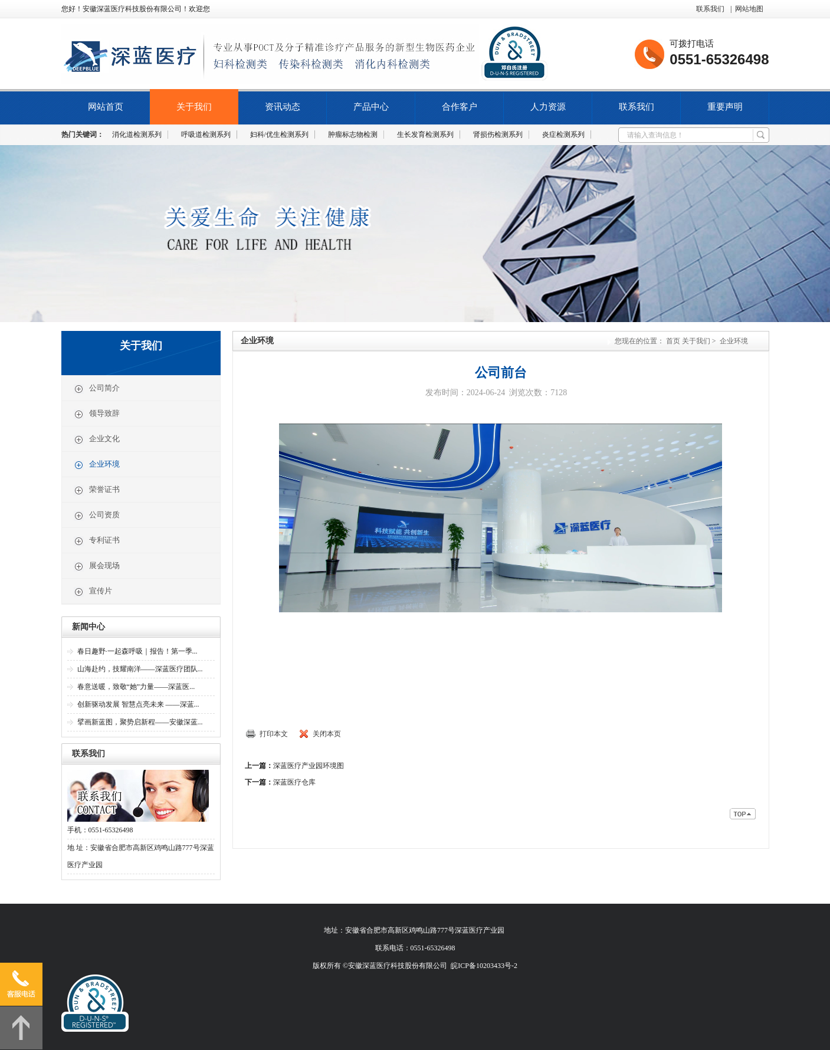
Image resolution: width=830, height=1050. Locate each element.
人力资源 (548, 106)
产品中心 (371, 106)
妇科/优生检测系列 (279, 134)
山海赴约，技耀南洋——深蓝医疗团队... (140, 669)
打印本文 (274, 734)
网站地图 (749, 9)
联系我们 (710, 9)
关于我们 (194, 106)
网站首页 (105, 106)
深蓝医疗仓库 (294, 782)
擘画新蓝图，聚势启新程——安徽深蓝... (140, 722)
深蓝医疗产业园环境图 (308, 766)
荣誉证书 (97, 490)
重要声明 (725, 106)
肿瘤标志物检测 (353, 134)
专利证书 (97, 541)
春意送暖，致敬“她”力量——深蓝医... (136, 686)
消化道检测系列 (137, 134)
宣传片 (93, 592)
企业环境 (97, 465)
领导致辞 (97, 414)
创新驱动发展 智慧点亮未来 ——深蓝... (138, 704)
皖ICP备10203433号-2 (484, 966)
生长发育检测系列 (425, 134)
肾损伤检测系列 (498, 134)
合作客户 (459, 106)
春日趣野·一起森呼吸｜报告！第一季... (137, 651)
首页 (673, 341)
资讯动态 (282, 106)
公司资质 (97, 515)
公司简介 (97, 389)
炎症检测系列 (563, 134)
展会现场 (97, 566)
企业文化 (97, 439)
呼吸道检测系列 (206, 134)
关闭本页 (327, 734)
